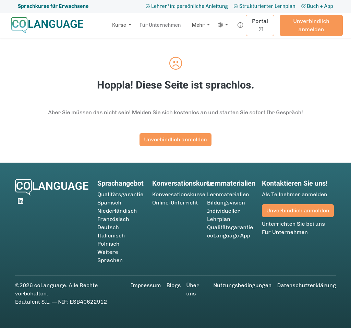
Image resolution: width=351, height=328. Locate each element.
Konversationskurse (178, 194)
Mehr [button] (199, 25)
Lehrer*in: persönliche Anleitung (186, 6)
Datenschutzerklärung (306, 285)
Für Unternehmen (160, 25)
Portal (260, 25)
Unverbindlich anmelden (311, 25)
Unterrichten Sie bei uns (293, 224)
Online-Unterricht (175, 202)
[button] (222, 25)
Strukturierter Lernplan (264, 6)
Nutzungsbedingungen (242, 285)
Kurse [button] (119, 25)
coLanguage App (228, 235)
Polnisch (108, 244)
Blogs (173, 285)
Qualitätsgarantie (120, 194)
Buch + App (317, 6)
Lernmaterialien (228, 194)
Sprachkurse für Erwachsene (53, 6)
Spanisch (109, 202)
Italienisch (111, 235)
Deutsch (108, 227)
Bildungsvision (226, 202)
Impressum (146, 285)
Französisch (113, 219)
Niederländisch (117, 211)
